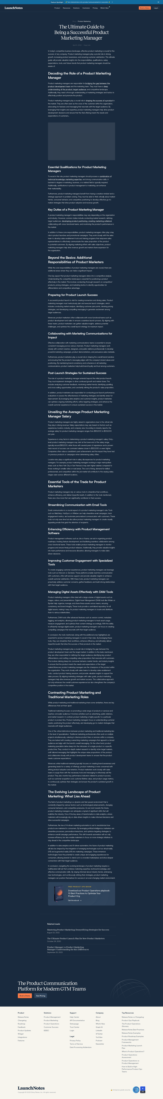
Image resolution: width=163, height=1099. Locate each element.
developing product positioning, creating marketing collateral (87, 221)
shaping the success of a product (99, 100)
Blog (74, 21)
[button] (57, 7)
